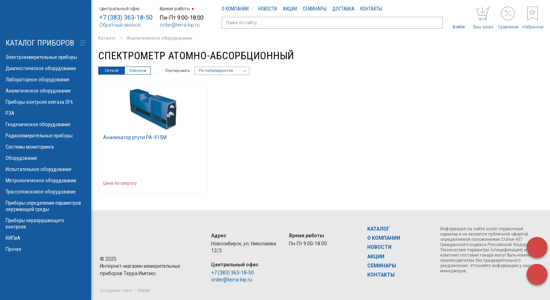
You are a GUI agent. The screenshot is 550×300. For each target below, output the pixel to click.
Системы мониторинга (46, 147)
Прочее (46, 249)
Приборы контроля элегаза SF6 (46, 102)
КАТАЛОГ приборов (40, 43)
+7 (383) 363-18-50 (126, 17)
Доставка (343, 9)
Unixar (144, 290)
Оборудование (46, 158)
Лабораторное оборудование (46, 79)
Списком (137, 70)
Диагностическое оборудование (46, 68)
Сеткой (112, 70)
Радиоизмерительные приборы (46, 135)
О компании (237, 9)
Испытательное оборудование (46, 169)
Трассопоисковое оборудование (46, 192)
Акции (290, 9)
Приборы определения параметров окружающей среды (46, 206)
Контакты (371, 9)
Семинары (315, 9)
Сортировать (177, 70)
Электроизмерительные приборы (46, 57)
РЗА (46, 113)
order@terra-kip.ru (180, 25)
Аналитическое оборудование (46, 91)
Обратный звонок (120, 25)
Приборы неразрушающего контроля (46, 223)
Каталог (378, 229)
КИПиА (46, 238)
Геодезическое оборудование (46, 124)
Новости (267, 9)
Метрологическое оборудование (46, 180)
